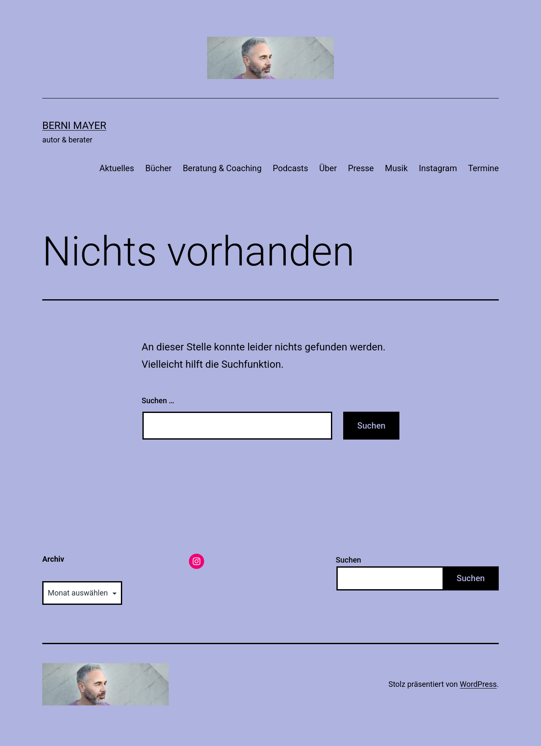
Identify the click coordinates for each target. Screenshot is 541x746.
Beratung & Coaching (222, 168)
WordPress (478, 684)
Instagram (438, 168)
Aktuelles (116, 168)
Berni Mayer (74, 125)
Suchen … (158, 400)
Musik (396, 168)
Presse (361, 168)
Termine (483, 168)
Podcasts (290, 168)
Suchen (348, 559)
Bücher (158, 168)
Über (328, 168)
